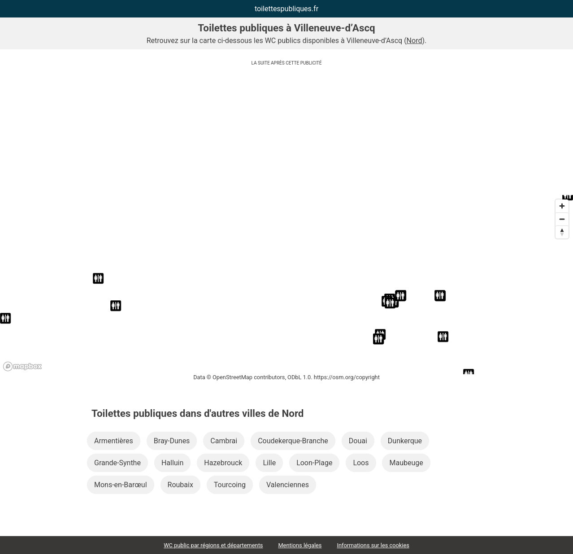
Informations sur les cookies (373, 545)
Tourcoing (230, 484)
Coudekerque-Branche (293, 441)
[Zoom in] (562, 205)
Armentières (113, 441)
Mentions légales (299, 545)
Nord (414, 40)
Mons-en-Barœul (120, 484)
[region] (286, 284)
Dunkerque (405, 441)
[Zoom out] (562, 218)
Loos (361, 463)
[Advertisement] (286, 132)
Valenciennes (287, 484)
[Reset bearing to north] (562, 231)
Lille (269, 463)
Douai (358, 441)
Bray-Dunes (172, 441)
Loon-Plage (314, 463)
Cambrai (223, 441)
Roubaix (180, 484)
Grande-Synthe (117, 463)
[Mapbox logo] (22, 366)
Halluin (172, 463)
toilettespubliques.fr (286, 8)
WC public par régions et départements (213, 545)
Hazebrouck (223, 463)
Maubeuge (406, 463)
